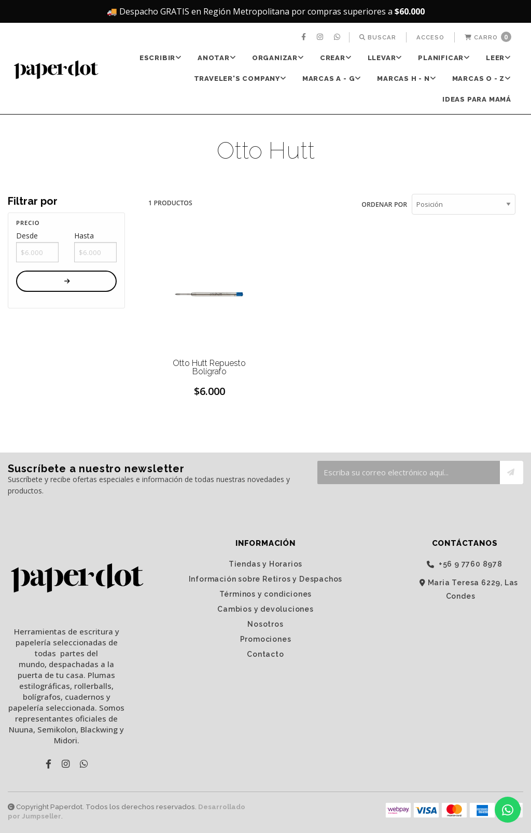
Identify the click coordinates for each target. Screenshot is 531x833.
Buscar (377, 37)
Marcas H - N (406, 78)
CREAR (336, 58)
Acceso (430, 37)
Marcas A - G (331, 78)
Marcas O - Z (481, 78)
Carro (488, 37)
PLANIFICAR (444, 58)
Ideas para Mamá (476, 99)
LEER (498, 58)
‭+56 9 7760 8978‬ (464, 564)
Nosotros (265, 623)
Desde (27, 236)
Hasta (84, 236)
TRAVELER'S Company (240, 78)
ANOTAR (217, 58)
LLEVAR (385, 58)
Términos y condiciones (265, 593)
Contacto (265, 653)
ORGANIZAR (278, 58)
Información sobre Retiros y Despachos (266, 578)
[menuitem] (305, 37)
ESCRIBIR (160, 58)
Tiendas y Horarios (265, 563)
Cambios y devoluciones (265, 608)
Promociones (265, 638)
